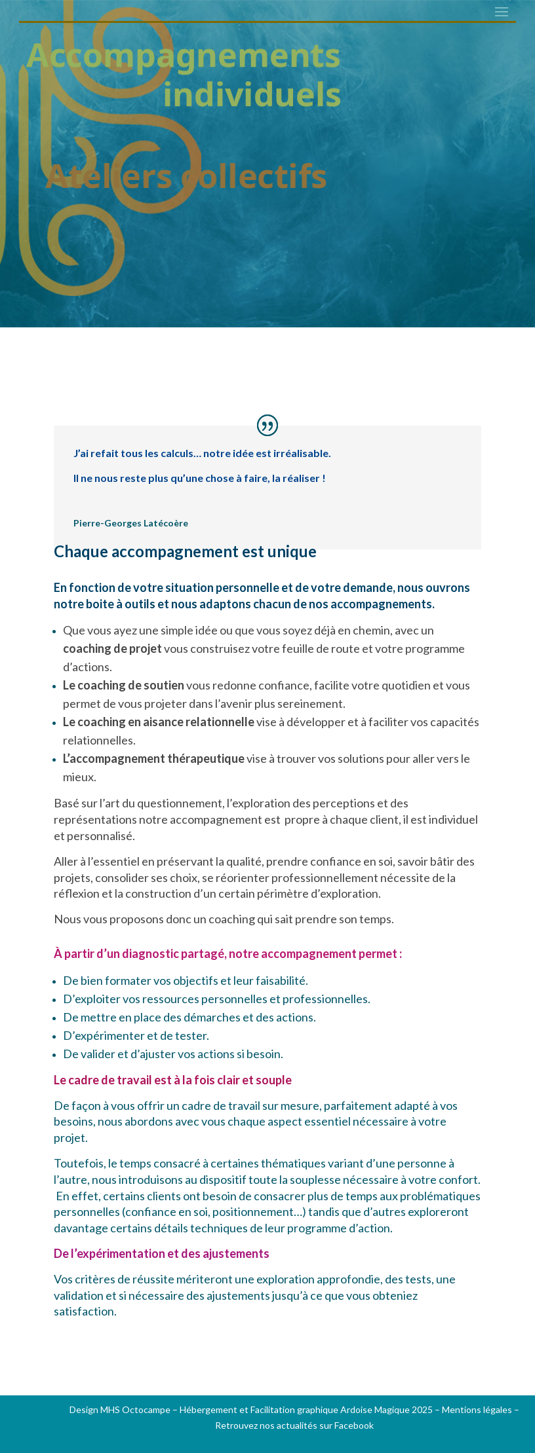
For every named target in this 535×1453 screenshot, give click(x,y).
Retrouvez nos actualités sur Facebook (294, 1425)
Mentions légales (477, 1409)
